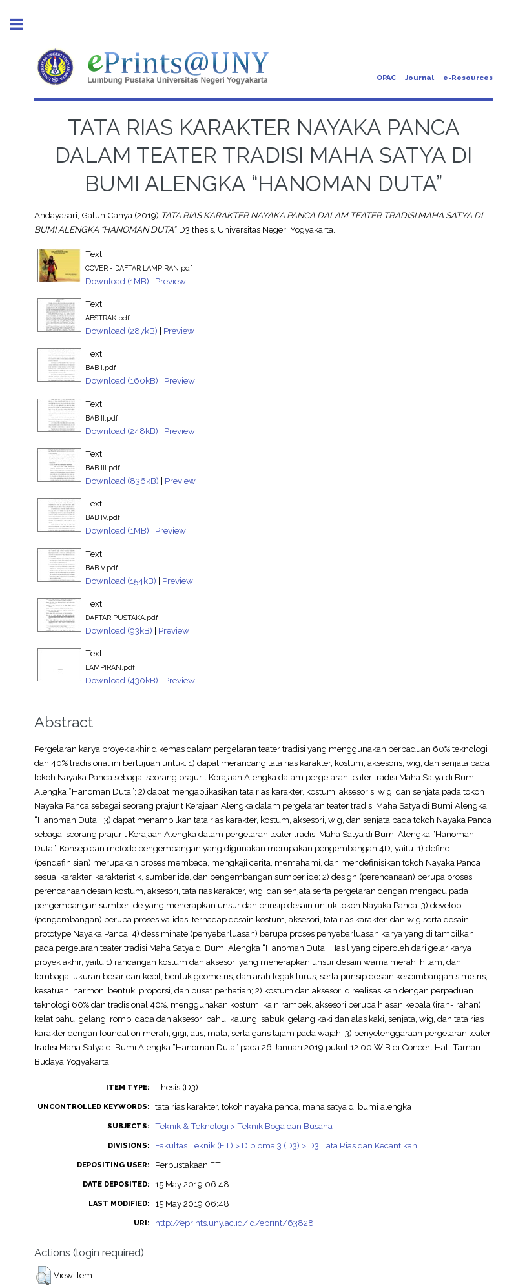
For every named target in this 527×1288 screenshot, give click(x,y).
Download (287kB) (121, 331)
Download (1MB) (117, 281)
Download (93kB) (118, 630)
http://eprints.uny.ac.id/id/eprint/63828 (234, 1223)
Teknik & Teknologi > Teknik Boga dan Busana (244, 1126)
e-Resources (468, 78)
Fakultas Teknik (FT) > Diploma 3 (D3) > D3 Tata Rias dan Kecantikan (286, 1145)
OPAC (386, 78)
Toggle (23, 24)
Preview (170, 281)
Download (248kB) (121, 431)
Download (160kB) (121, 380)
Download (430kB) (121, 680)
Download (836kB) (122, 480)
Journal (419, 78)
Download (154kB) (120, 581)
